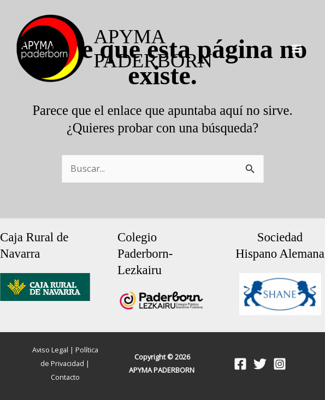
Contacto (65, 377)
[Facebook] (240, 363)
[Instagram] (279, 363)
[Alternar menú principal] (296, 49)
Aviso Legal (50, 350)
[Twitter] (260, 363)
